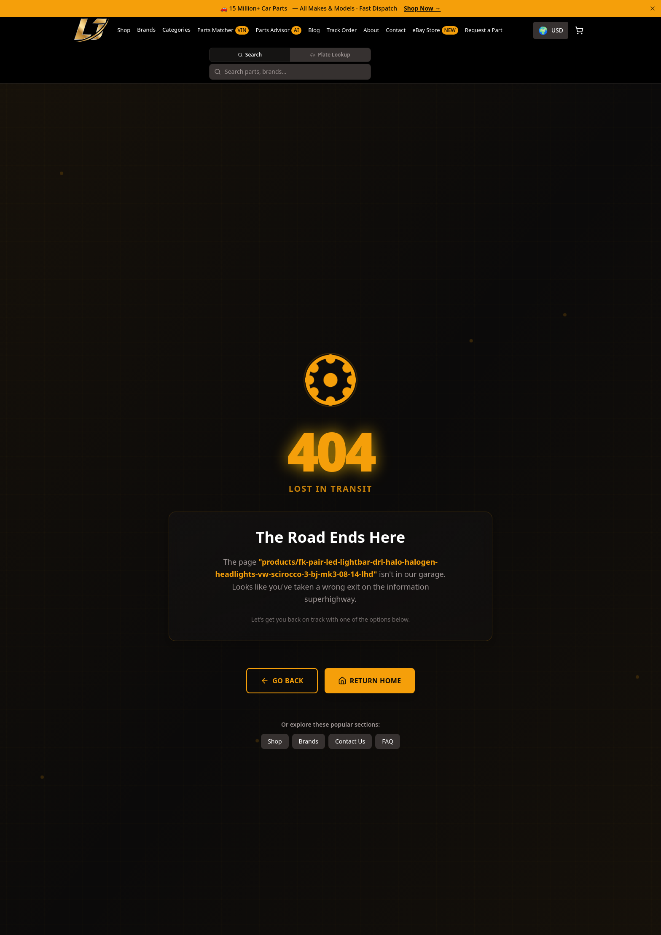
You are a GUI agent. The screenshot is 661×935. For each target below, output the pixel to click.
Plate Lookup (330, 54)
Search (250, 54)
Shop (123, 30)
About (371, 30)
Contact (396, 30)
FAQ (387, 741)
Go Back (282, 680)
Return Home (369, 680)
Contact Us (350, 741)
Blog (314, 30)
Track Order (342, 30)
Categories (176, 29)
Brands (146, 29)
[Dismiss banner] (652, 8)
